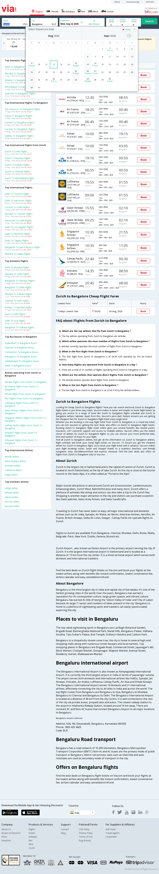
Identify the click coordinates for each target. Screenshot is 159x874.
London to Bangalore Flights (19, 122)
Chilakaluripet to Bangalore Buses (22, 361)
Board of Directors (11, 832)
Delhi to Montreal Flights (17, 233)
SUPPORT (150, 2)
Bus (30, 840)
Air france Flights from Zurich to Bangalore (21, 388)
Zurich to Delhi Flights (16, 151)
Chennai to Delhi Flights (17, 300)
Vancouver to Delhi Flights (18, 220)
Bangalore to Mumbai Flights (20, 280)
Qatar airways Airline (15, 461)
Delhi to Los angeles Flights (19, 227)
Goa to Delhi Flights (15, 314)
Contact (65, 829)
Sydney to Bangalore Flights (19, 135)
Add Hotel (111, 829)
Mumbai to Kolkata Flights (18, 294)
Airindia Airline (12, 456)
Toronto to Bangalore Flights (20, 129)
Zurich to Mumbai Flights (17, 158)
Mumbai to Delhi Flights (17, 274)
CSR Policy (84, 829)
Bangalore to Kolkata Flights (19, 327)
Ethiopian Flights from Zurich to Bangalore (21, 442)
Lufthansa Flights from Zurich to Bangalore (21, 404)
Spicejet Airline (12, 506)
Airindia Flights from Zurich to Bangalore (26, 382)
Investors (6, 840)
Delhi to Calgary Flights (17, 240)
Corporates (111, 836)
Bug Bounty (85, 840)
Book (144, 75)
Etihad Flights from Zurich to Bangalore (25, 393)
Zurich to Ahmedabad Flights (19, 178)
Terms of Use (86, 836)
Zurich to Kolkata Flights (17, 164)
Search (149, 21)
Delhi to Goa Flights (15, 320)
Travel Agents (112, 832)
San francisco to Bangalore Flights (22, 109)
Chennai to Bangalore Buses (19, 347)
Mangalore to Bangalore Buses (21, 356)
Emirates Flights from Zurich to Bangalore (21, 434)
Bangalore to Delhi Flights (18, 287)
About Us (6, 829)
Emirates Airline (12, 465)
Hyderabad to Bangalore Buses (21, 343)
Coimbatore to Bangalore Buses (21, 352)
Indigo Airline (11, 474)
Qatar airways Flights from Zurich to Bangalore (23, 412)
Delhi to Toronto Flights (17, 193)
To (33, 20)
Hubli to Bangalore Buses (18, 365)
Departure (64, 20)
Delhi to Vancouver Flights (18, 200)
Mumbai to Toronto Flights (19, 213)
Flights (32, 829)
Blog (63, 832)
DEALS (117, 2)
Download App (132, 2)
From (5, 20)
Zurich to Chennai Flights (17, 171)
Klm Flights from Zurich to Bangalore (24, 398)
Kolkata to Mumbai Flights (18, 307)
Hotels (32, 832)
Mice (31, 844)
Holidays (33, 836)
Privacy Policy (86, 832)
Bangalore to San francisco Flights (22, 247)
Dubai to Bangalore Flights (18, 115)
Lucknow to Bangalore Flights (20, 93)
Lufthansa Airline (13, 470)
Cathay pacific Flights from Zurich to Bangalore (23, 427)
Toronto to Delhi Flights (17, 207)
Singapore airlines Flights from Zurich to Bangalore (25, 419)
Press (4, 836)
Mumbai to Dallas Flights (17, 253)
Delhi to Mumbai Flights (17, 267)
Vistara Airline (11, 497)
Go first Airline (12, 501)
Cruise (32, 847)
